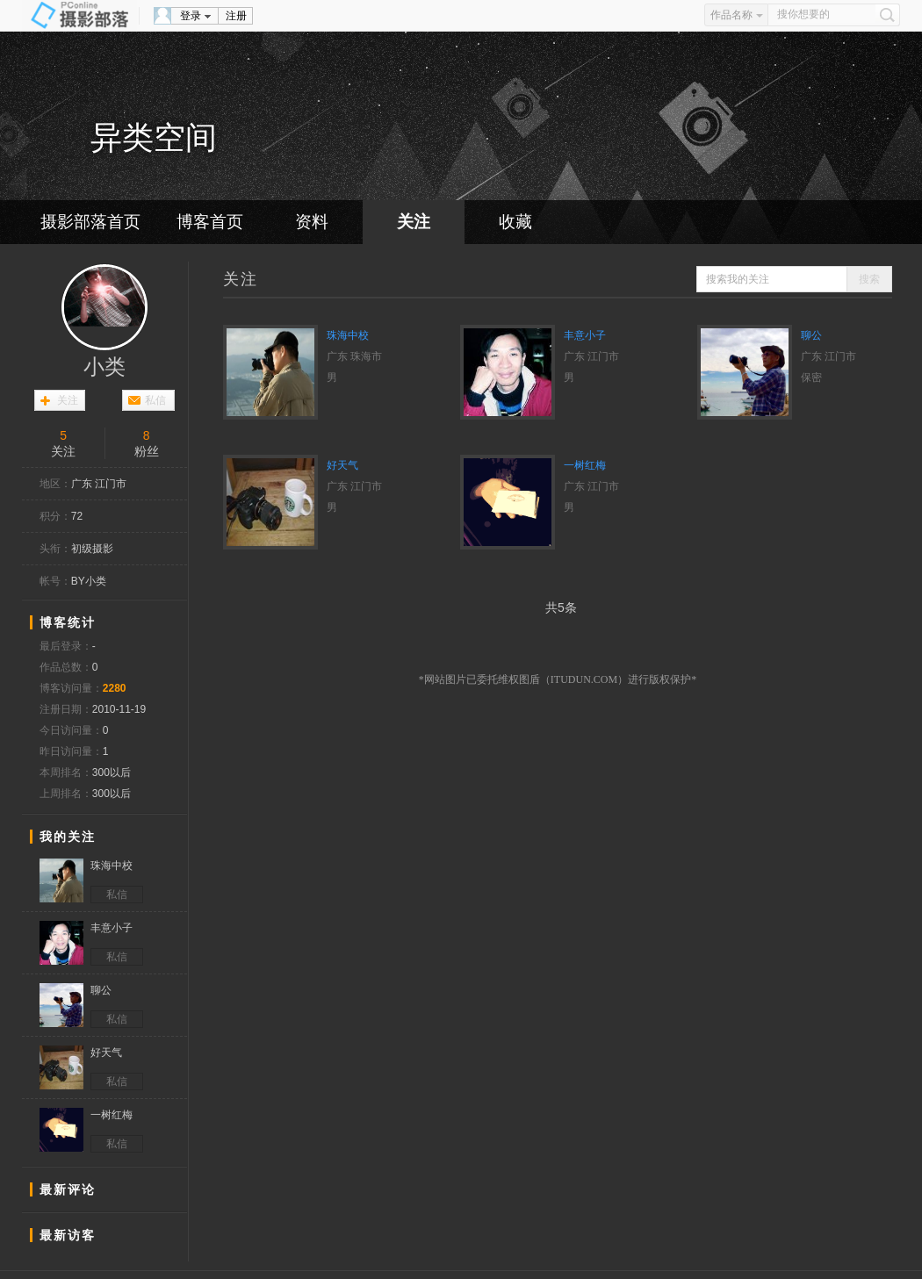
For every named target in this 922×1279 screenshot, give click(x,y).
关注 (413, 221)
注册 (236, 16)
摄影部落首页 (90, 221)
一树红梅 (585, 465)
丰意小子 (585, 335)
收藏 (515, 221)
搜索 (869, 279)
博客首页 (209, 221)
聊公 (811, 335)
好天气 (342, 465)
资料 (311, 221)
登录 (190, 16)
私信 (155, 400)
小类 (104, 367)
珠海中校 (348, 335)
